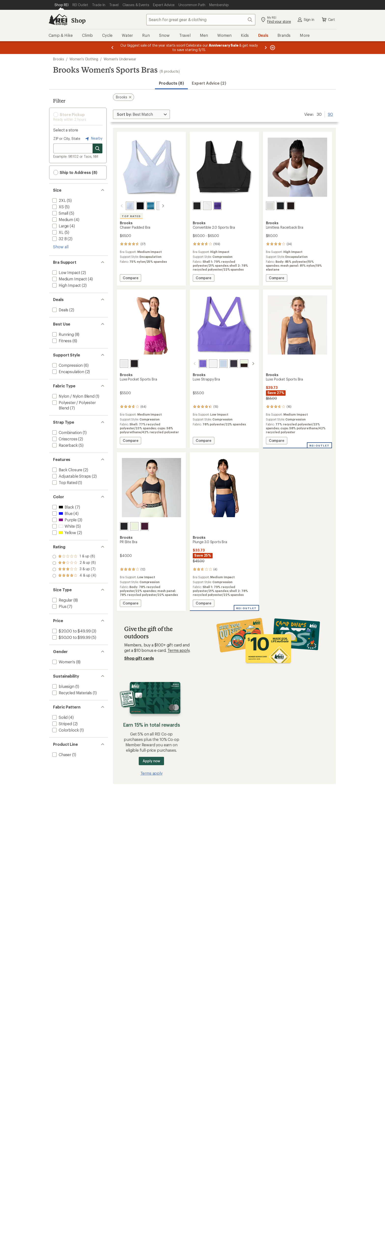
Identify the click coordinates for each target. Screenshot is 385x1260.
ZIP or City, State (66, 138)
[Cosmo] (280, 206)
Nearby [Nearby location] (93, 139)
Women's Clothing (83, 59)
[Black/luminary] (124, 526)
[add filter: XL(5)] (57, 232)
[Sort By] (141, 114)
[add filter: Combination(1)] (66, 432)
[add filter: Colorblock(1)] (65, 730)
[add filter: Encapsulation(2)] (67, 371)
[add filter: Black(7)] (62, 507)
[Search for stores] (97, 148)
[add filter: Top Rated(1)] (64, 482)
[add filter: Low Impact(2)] (65, 272)
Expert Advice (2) (209, 83)
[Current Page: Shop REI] (61, 5)
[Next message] (266, 47)
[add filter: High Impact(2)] (66, 285)
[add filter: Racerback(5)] (64, 445)
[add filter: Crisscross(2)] (64, 438)
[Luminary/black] (238, 363)
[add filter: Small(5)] (59, 213)
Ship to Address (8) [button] (75, 172)
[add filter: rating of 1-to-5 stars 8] (74, 576)
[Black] (134, 206)
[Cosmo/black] (248, 363)
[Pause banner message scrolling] (272, 47)
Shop (78, 20)
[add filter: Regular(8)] (61, 600)
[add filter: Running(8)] (62, 334)
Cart (328, 20)
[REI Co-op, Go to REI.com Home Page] (58, 20)
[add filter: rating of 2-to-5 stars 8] (74, 569)
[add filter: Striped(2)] (61, 723)
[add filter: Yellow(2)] (63, 532)
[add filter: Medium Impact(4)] (69, 278)
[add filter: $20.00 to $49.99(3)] (71, 631)
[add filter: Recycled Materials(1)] (71, 692)
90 (330, 114)
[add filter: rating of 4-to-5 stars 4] (74, 556)
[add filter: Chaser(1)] (61, 754)
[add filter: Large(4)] (60, 225)
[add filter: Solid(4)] (59, 717)
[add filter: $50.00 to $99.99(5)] (70, 637)
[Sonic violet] (217, 206)
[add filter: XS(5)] (57, 206)
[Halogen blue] (124, 206)
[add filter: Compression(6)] (67, 365)
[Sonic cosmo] (144, 206)
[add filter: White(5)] (63, 526)
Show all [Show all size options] (61, 246)
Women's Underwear (120, 59)
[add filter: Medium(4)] (62, 219)
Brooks (58, 59)
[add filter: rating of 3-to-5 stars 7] (74, 563)
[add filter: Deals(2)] (59, 309)
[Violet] (197, 363)
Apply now (151, 761)
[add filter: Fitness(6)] (61, 340)
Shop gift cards (139, 658)
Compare (130, 279)
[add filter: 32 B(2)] (59, 238)
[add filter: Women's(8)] (63, 661)
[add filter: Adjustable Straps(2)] (71, 476)
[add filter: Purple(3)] (64, 519)
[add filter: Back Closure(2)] (66, 469)
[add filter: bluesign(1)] (62, 686)
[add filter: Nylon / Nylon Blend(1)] (73, 396)
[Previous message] (112, 47)
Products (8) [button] (171, 83)
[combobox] (200, 19)
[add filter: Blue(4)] (61, 513)
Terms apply (178, 650)
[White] (155, 206)
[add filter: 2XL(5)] (58, 200)
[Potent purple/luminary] (144, 526)
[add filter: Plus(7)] (58, 606)
